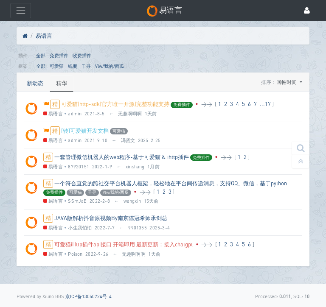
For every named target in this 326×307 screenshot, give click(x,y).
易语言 (44, 35)
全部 (40, 55)
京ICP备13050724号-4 (88, 296)
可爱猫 (57, 66)
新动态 (35, 83)
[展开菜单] (20, 10)
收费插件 (82, 55)
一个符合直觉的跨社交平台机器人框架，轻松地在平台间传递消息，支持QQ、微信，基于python (170, 183)
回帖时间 (287, 82)
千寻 (86, 66)
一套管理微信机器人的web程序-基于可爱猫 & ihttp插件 (121, 157)
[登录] (307, 10)
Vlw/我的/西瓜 (109, 66)
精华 (61, 83)
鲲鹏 (72, 66)
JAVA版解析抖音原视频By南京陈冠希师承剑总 (110, 218)
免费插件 (59, 55)
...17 (265, 103)
